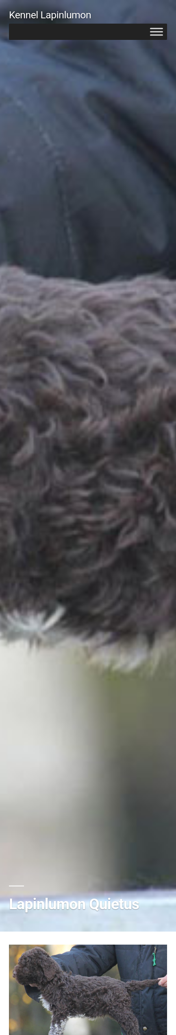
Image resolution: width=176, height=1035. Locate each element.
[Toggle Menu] (156, 31)
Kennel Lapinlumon (50, 15)
